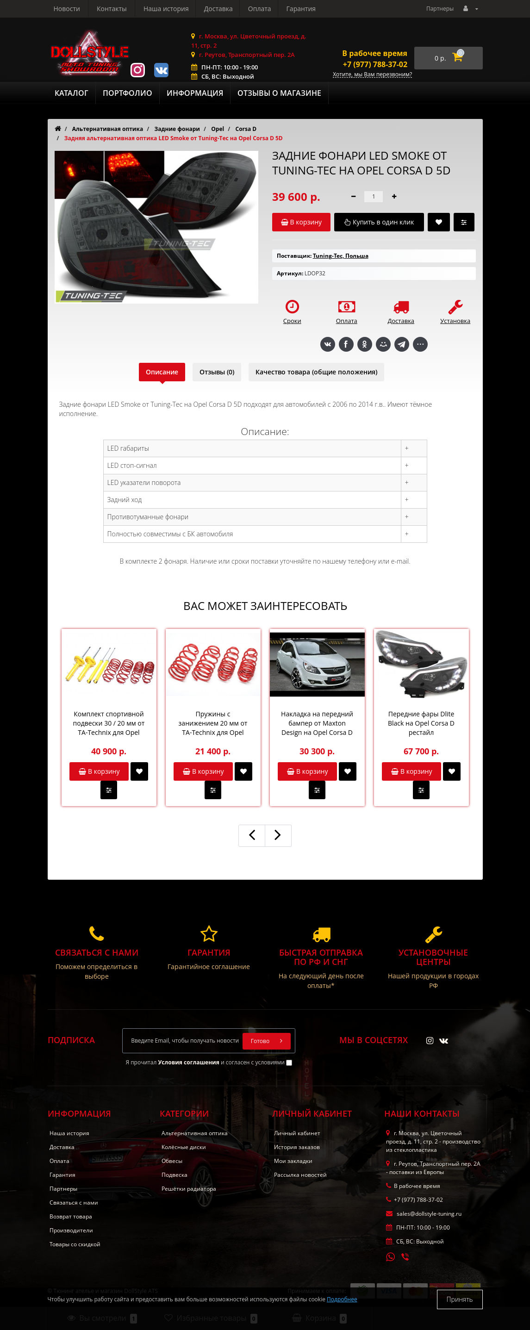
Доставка (129, 8)
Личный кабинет (297, 1133)
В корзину (99, 771)
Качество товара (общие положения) (316, 371)
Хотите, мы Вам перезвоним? (372, 75)
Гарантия (216, 8)
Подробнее (342, 1299)
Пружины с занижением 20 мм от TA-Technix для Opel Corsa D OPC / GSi (213, 723)
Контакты (305, 8)
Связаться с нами (74, 1202)
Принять (460, 1299)
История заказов (297, 1147)
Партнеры (440, 8)
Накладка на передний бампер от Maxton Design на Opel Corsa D (317, 723)
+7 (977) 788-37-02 (375, 64)
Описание (162, 371)
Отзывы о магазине (279, 93)
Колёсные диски (184, 1147)
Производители (71, 1230)
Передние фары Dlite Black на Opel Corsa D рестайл (421, 723)
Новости (260, 8)
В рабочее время (374, 53)
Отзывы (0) (217, 371)
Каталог (71, 93)
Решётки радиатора (189, 1189)
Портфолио (127, 93)
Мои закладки (293, 1161)
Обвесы (172, 1161)
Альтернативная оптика (195, 1133)
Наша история (76, 8)
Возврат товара (71, 1216)
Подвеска (174, 1175)
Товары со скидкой (75, 1244)
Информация (195, 93)
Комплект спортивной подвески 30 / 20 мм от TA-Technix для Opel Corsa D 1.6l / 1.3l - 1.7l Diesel (109, 723)
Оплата (172, 8)
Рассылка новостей (300, 1175)
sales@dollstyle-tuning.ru (423, 1214)
